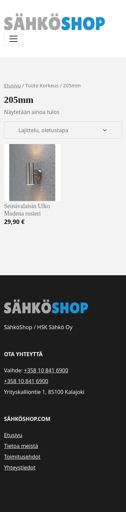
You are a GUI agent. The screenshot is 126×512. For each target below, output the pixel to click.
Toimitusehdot (22, 456)
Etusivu (12, 85)
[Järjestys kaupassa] (63, 130)
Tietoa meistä (21, 446)
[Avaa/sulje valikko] (13, 39)
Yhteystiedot (19, 467)
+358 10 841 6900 (46, 370)
